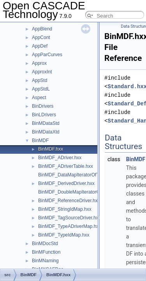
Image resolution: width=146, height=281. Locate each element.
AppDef (39, 46)
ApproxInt (42, 72)
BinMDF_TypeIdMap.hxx (63, 235)
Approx (39, 63)
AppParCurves (47, 54)
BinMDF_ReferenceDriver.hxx (69, 200)
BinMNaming (45, 260)
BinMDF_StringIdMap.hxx (64, 209)
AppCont (41, 37)
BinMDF (40, 140)
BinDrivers (42, 106)
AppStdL (41, 89)
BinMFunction (46, 252)
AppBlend (42, 29)
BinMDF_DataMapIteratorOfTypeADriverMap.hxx (89, 175)
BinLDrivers (44, 114)
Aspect (39, 97)
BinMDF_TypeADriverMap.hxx (69, 226)
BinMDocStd (45, 243)
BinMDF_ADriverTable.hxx (65, 166)
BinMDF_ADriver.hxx (59, 157)
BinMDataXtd (46, 132)
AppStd (39, 80)
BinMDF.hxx (50, 149)
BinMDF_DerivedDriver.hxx (66, 183)
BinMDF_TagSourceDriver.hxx (69, 218)
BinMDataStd (46, 123)
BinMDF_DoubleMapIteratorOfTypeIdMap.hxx (85, 192)
